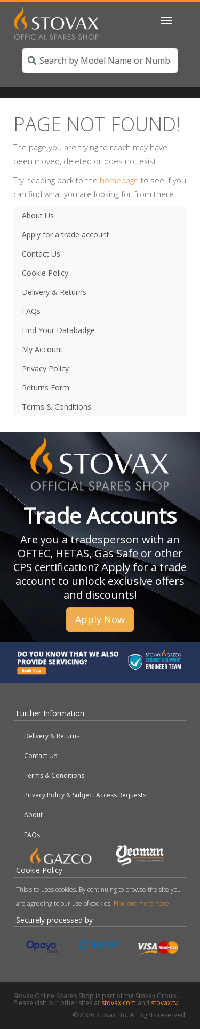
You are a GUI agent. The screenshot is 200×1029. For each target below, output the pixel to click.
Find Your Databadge (58, 330)
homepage (119, 180)
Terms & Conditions (56, 407)
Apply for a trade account (65, 234)
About (33, 814)
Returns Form (45, 387)
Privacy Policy (45, 368)
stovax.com (118, 1002)
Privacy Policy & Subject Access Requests (85, 795)
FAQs (31, 311)
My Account (42, 349)
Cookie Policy (45, 273)
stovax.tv (164, 1002)
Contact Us (41, 254)
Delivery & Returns (54, 292)
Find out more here (141, 903)
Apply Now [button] (100, 619)
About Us (38, 215)
